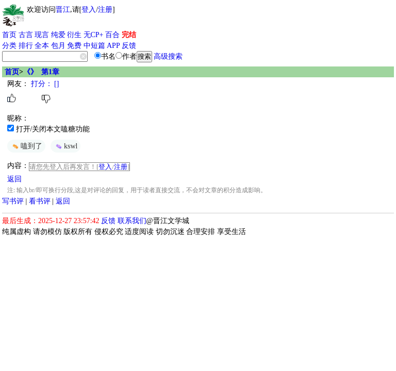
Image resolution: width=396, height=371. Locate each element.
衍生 (74, 35)
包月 (58, 45)
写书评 (13, 201)
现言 (42, 35)
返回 (14, 179)
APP (113, 45)
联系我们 (132, 221)
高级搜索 (168, 56)
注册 (105, 9)
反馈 (129, 45)
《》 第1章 (41, 72)
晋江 (63, 9)
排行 (26, 45)
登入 (88, 9)
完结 (129, 35)
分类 (9, 45)
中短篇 (94, 45)
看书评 (40, 201)
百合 (112, 35)
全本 (42, 45)
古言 (26, 35)
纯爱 (58, 35)
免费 (74, 45)
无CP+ (94, 35)
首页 (9, 35)
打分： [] (44, 84)
